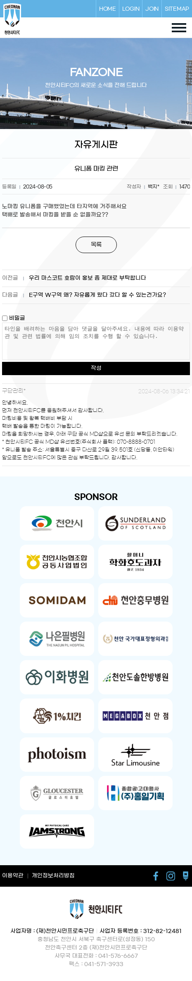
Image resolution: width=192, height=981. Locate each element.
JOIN (152, 8)
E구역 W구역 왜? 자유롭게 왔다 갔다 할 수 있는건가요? (97, 295)
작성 (96, 368)
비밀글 (13, 318)
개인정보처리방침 (53, 875)
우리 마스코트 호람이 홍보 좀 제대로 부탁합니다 (87, 278)
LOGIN (131, 8)
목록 (96, 245)
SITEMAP (177, 8)
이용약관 (13, 875)
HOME (107, 8)
